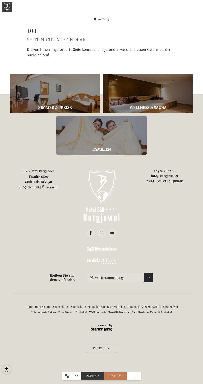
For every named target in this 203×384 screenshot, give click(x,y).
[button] (6, 369)
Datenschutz (60, 307)
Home (98, 19)
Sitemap (134, 307)
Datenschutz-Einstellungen (88, 307)
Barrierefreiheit (117, 307)
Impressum (42, 307)
